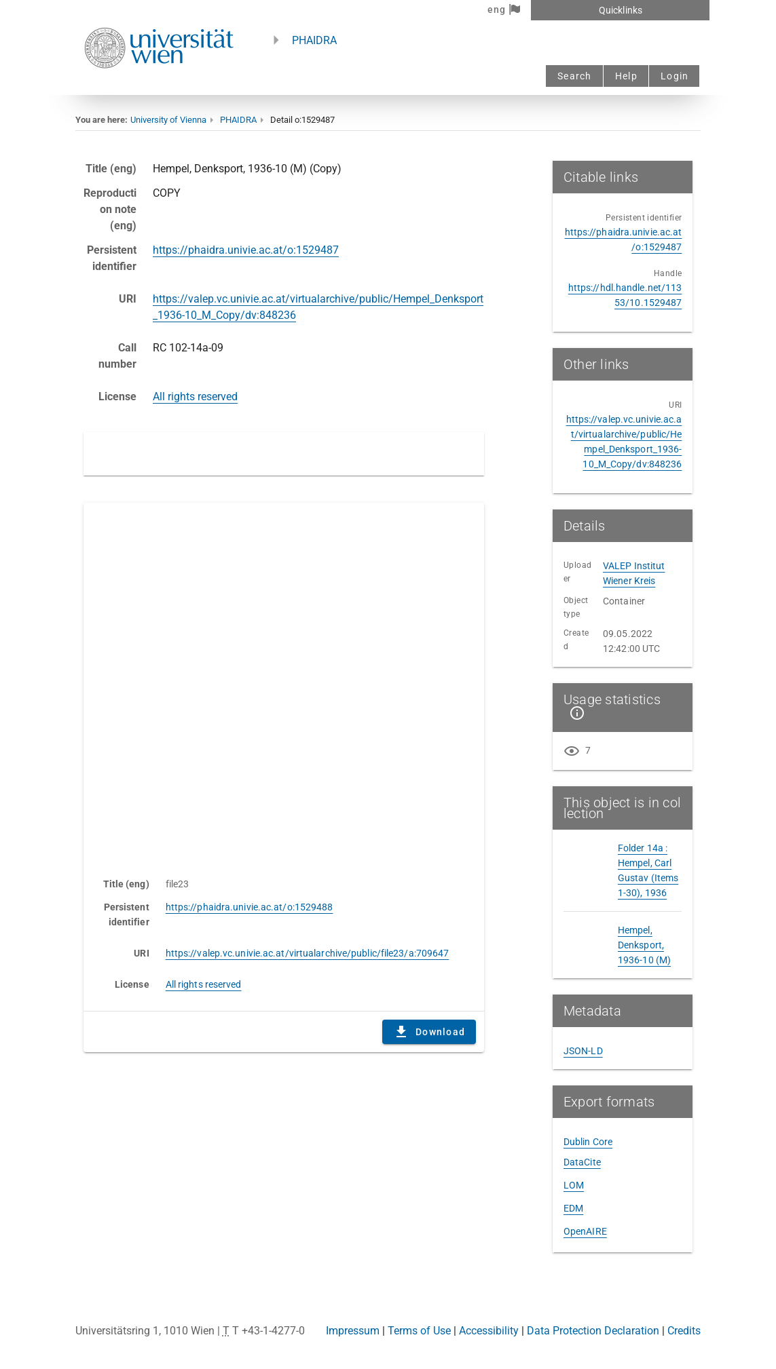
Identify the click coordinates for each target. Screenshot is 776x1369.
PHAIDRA (314, 40)
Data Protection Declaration (593, 1330)
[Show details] (574, 713)
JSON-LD (583, 1050)
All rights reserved (195, 396)
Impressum (353, 1330)
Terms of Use (419, 1330)
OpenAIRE (585, 1231)
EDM (573, 1208)
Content (284, 683)
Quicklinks (620, 10)
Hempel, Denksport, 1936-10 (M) (644, 945)
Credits (684, 1330)
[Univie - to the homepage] (159, 86)
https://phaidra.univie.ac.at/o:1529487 (246, 250)
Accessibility (489, 1330)
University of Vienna (168, 120)
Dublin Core (587, 1141)
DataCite (582, 1162)
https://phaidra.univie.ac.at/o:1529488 (249, 907)
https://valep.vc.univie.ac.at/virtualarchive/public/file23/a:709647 (307, 953)
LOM (573, 1185)
